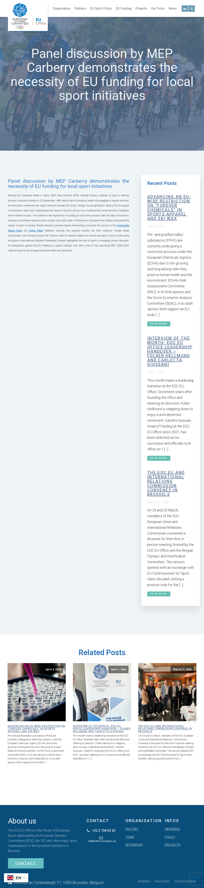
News (173, 8)
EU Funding (123, 8)
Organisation (61, 8)
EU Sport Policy (101, 8)
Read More (158, 324)
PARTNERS (172, 829)
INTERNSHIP (134, 844)
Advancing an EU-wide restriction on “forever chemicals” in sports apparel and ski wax (169, 207)
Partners (80, 8)
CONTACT (25, 863)
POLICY (170, 837)
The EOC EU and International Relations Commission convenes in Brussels (166, 483)
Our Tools (158, 8)
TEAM (130, 837)
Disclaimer (144, 881)
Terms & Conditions (185, 881)
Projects (141, 8)
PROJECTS (172, 844)
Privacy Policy (162, 881)
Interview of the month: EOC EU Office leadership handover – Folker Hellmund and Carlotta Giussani (169, 351)
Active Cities (36, 230)
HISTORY (132, 829)
